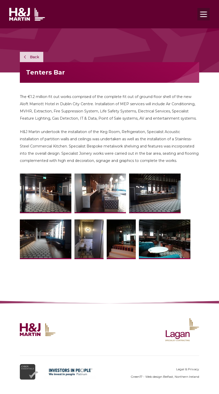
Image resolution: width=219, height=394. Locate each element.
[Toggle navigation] (203, 14)
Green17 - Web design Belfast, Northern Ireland (165, 377)
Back (31, 57)
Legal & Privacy (187, 369)
